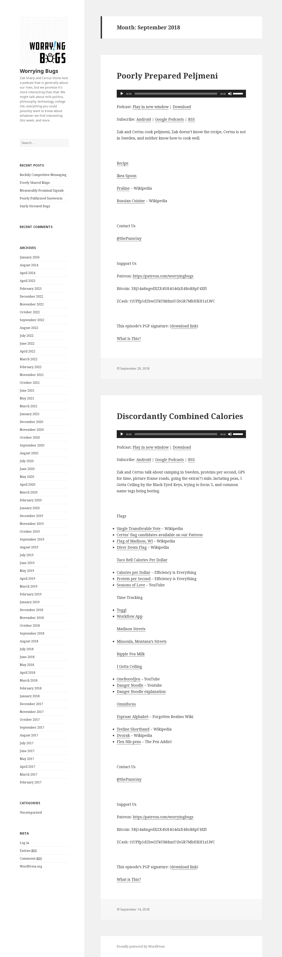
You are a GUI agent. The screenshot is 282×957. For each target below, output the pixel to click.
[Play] (122, 94)
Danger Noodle (130, 685)
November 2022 (32, 304)
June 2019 (27, 563)
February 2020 (31, 500)
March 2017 (28, 774)
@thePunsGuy (129, 238)
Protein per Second (134, 578)
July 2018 (26, 649)
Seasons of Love (131, 585)
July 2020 (26, 461)
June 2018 (27, 657)
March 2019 (28, 586)
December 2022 (31, 296)
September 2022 (32, 320)
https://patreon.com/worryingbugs (163, 276)
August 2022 (29, 328)
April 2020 (27, 484)
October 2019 (30, 531)
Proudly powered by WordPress (141, 946)
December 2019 (31, 516)
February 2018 (31, 688)
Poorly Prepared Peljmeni (167, 75)
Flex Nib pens (129, 741)
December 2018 (31, 610)
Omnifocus (126, 704)
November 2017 (32, 712)
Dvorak (123, 735)
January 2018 (30, 696)
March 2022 (28, 359)
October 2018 (30, 625)
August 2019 (29, 547)
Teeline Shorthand (133, 729)
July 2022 (26, 335)
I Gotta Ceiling (129, 666)
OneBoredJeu (128, 679)
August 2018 (29, 641)
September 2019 (32, 539)
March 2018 (28, 680)
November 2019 (32, 524)
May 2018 (27, 665)
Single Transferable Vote (139, 528)
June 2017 (27, 751)
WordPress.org (31, 866)
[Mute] (230, 94)
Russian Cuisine (131, 200)
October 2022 (30, 312)
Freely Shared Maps (35, 182)
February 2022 (31, 367)
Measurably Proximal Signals (42, 190)
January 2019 (30, 602)
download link (184, 326)
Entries (28, 850)
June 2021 (27, 390)
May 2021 (27, 398)
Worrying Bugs (39, 70)
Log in (24, 843)
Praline (123, 188)
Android (143, 119)
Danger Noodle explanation (141, 691)
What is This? (129, 338)
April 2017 (27, 766)
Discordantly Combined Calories (180, 416)
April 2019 (27, 578)
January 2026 (30, 257)
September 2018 (32, 633)
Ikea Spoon (126, 175)
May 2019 (27, 571)
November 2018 (32, 618)
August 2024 (29, 265)
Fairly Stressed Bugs (35, 206)
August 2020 (29, 453)
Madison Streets (131, 628)
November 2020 (32, 429)
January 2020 (30, 508)
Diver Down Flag (132, 547)
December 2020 (31, 422)
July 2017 (26, 743)
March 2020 (28, 492)
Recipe (122, 163)
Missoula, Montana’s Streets (142, 641)
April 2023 (27, 281)
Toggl (122, 610)
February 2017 (31, 782)
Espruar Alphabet (132, 716)
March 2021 (28, 406)
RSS (191, 119)
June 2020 (27, 469)
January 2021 (30, 414)
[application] (181, 94)
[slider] (176, 94)
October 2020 (30, 437)
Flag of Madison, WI (135, 541)
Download (182, 106)
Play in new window (151, 106)
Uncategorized (31, 812)
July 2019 (26, 555)
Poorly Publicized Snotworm (41, 198)
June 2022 (27, 343)
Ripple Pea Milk (131, 653)
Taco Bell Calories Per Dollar (142, 559)
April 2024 (27, 273)
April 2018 (27, 672)
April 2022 (27, 351)
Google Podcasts (169, 119)
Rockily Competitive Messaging (43, 175)
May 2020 (27, 476)
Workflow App (130, 616)
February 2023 (31, 288)
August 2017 (29, 735)
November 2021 (32, 375)
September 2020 (32, 445)
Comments (31, 858)
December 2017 (31, 704)
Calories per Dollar (133, 572)
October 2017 (30, 719)
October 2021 (30, 382)
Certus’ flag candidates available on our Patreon (160, 534)
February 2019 (31, 594)
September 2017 (32, 727)
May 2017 (27, 759)
